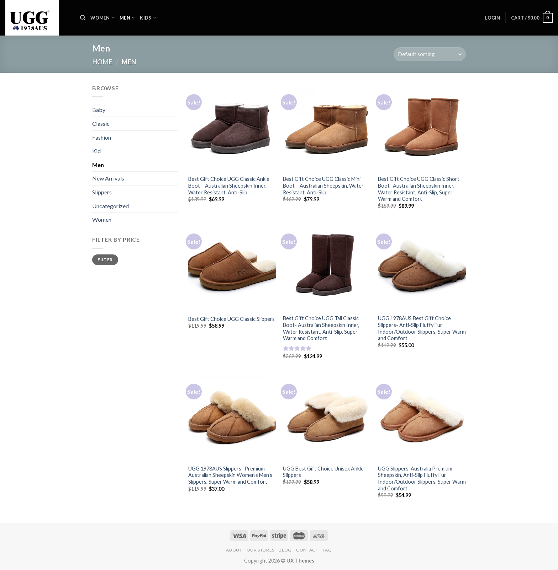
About (234, 550)
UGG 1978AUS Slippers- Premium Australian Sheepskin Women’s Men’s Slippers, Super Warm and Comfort (230, 475)
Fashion (101, 137)
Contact (307, 550)
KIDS (148, 17)
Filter (105, 259)
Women (101, 219)
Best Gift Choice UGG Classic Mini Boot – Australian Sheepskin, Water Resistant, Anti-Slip (323, 185)
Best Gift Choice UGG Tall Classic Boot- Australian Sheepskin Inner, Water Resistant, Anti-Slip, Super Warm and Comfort (321, 328)
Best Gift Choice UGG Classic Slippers (231, 319)
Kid (96, 150)
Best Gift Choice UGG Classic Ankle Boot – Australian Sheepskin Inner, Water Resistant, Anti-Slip (228, 185)
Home (102, 62)
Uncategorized (110, 206)
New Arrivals (108, 178)
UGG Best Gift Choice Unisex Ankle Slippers (323, 472)
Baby (98, 109)
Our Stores (260, 550)
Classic (101, 123)
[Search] (82, 18)
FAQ (327, 550)
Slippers (102, 192)
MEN (127, 17)
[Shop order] (430, 54)
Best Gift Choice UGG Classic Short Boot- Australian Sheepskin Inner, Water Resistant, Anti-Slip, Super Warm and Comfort (418, 189)
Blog (285, 550)
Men (98, 164)
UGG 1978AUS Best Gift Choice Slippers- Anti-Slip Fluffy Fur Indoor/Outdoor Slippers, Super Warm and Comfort (422, 328)
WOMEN (102, 17)
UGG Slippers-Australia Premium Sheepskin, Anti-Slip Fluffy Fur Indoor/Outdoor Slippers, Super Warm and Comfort (422, 478)
